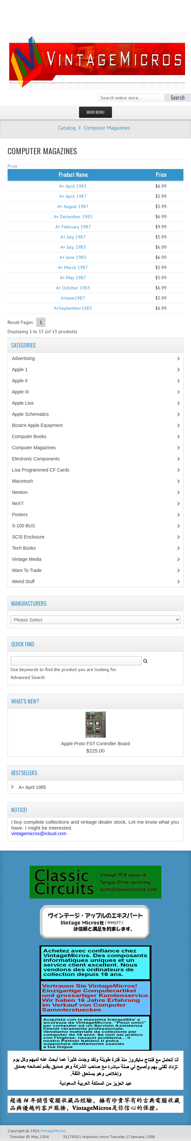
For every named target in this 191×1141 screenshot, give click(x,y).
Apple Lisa (27, 403)
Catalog (67, 127)
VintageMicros (53, 1130)
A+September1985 (73, 308)
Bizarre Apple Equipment (40, 425)
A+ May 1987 (73, 278)
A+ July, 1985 (73, 247)
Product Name (73, 175)
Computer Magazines (107, 127)
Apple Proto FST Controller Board (95, 743)
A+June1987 (73, 298)
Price (12, 166)
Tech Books (28, 548)
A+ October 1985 (73, 288)
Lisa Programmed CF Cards (44, 470)
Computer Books (34, 436)
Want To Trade (26, 570)
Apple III (24, 391)
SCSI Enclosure (31, 536)
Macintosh (26, 481)
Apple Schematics (34, 414)
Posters (23, 514)
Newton (19, 492)
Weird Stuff (26, 581)
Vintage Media (30, 559)
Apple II (23, 380)
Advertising (26, 358)
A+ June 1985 (73, 257)
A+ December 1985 (73, 217)
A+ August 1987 (73, 206)
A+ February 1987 (73, 227)
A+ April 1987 (73, 196)
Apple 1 (23, 369)
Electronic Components (39, 458)
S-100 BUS (27, 525)
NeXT (18, 503)
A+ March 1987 (73, 267)
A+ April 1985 (73, 186)
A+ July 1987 (73, 237)
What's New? (25, 701)
